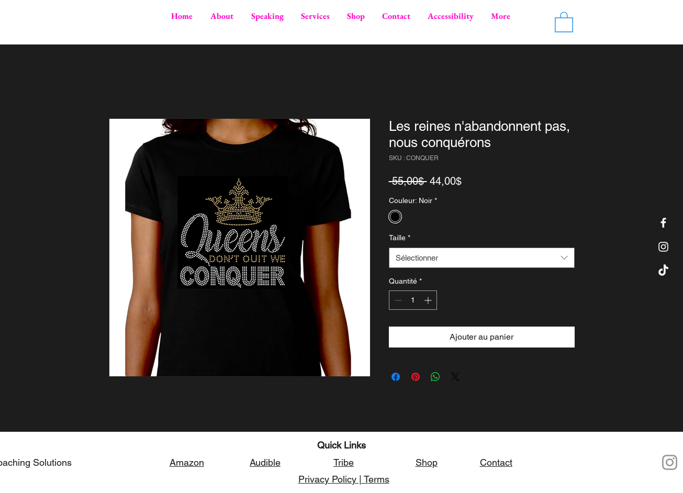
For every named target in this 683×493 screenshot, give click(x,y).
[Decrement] (397, 300)
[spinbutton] (413, 300)
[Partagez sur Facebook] (395, 377)
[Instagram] (669, 462)
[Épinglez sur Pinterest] (415, 377)
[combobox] (482, 258)
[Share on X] (455, 377)
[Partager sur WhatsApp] (435, 377)
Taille (399, 237)
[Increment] (428, 300)
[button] (564, 21)
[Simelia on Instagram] (663, 246)
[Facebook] (663, 222)
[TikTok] (663, 270)
